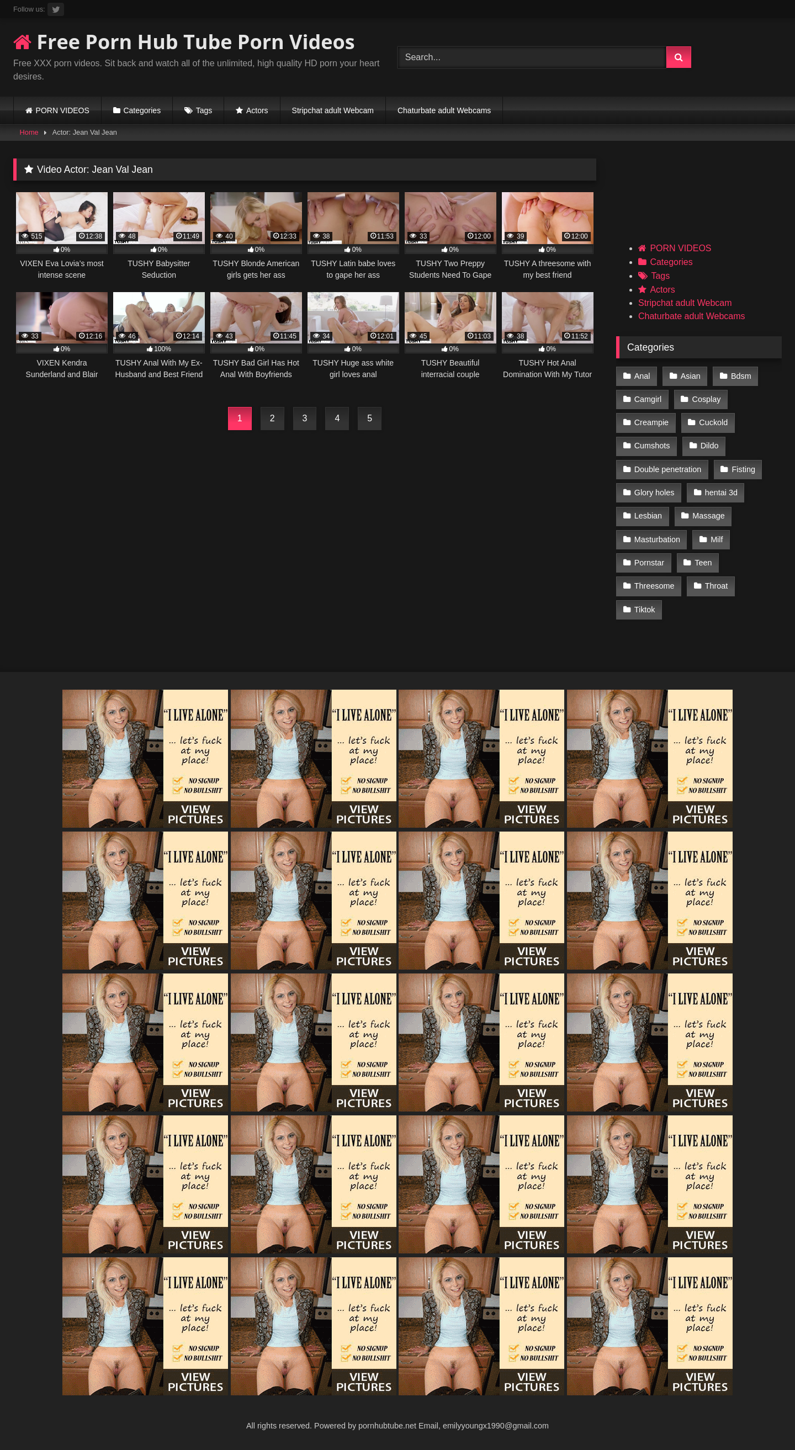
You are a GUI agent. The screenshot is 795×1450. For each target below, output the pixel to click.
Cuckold (713, 422)
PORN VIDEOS (62, 110)
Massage (708, 515)
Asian (691, 376)
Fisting (743, 469)
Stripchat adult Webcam (333, 110)
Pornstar (649, 562)
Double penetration (668, 469)
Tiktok (644, 609)
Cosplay (706, 399)
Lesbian (648, 515)
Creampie (651, 422)
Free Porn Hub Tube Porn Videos (184, 41)
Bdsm (741, 376)
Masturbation (657, 539)
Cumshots (652, 445)
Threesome (654, 585)
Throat (716, 585)
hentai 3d (721, 492)
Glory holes (654, 492)
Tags (204, 110)
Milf (717, 539)
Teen (703, 562)
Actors (257, 110)
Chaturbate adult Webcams (444, 110)
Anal (642, 376)
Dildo (710, 445)
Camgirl (648, 399)
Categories (142, 110)
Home (29, 132)
